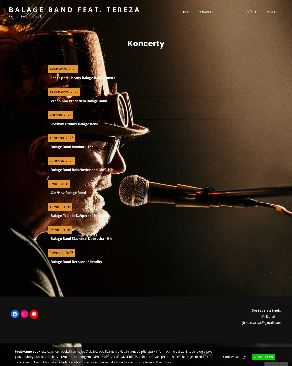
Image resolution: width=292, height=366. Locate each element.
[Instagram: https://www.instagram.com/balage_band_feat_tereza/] (24, 314)
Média (252, 12)
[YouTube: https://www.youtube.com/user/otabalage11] (34, 314)
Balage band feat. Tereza (75, 9)
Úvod (186, 12)
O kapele (206, 12)
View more (163, 362)
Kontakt (272, 12)
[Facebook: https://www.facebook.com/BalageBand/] (15, 314)
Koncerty (230, 12)
